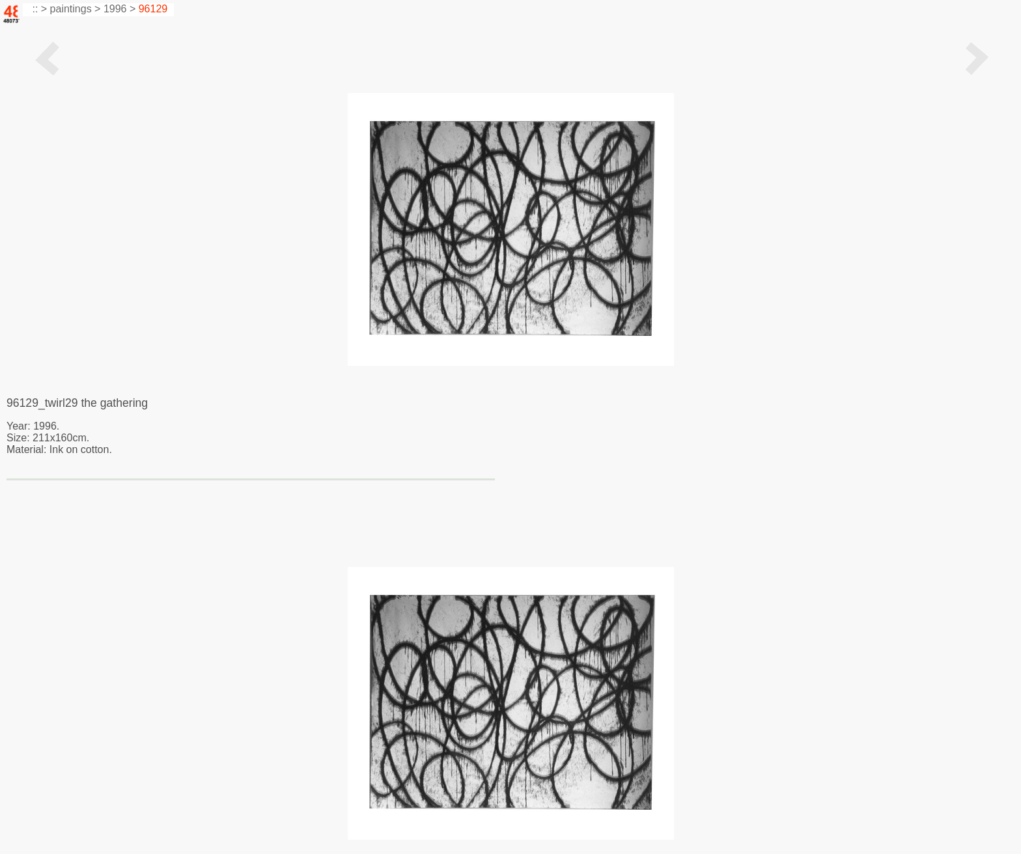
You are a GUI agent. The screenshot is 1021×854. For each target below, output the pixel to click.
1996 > (119, 8)
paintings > (75, 8)
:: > (38, 8)
